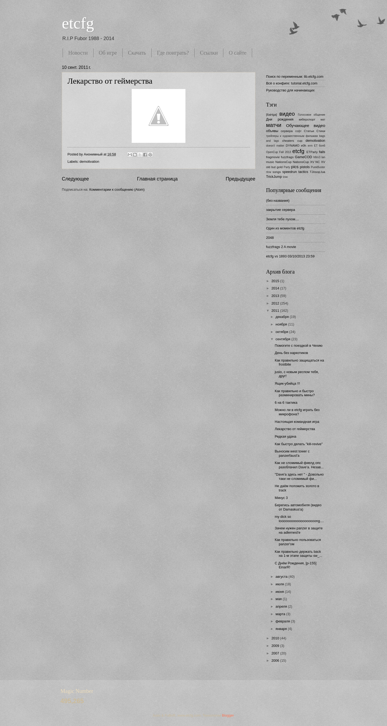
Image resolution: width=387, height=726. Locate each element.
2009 (275, 646)
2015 (275, 281)
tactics (303, 172)
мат (323, 119)
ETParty (312, 152)
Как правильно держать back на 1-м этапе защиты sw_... (298, 554)
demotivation (89, 162)
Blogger (228, 715)
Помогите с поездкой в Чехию (298, 345)
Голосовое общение (311, 114)
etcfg (78, 23)
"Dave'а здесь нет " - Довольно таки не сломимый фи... (299, 476)
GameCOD (303, 157)
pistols (305, 167)
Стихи (321, 131)
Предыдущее (240, 179)
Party (287, 167)
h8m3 (316, 157)
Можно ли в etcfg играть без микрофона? (297, 412)
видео (287, 114)
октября (282, 332)
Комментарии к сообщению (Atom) (117, 189)
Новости (78, 53)
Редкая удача (285, 436)
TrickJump (274, 177)
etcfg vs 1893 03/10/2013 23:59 (290, 256)
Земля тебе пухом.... (282, 219)
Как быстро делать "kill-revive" (298, 444)
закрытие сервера (280, 210)
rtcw (268, 172)
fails (322, 152)
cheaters (288, 140)
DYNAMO (292, 145)
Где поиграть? (173, 53)
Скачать (137, 53)
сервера (287, 131)
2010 (275, 638)
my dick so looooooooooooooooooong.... (299, 519)
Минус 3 (281, 498)
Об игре (108, 53)
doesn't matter (275, 145)
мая (279, 599)
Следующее (75, 179)
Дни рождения (279, 119)
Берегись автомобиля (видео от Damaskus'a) (298, 507)
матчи (273, 125)
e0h (303, 145)
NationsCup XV (303, 162)
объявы (272, 131)
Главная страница (157, 179)
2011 (275, 311)
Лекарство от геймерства (109, 80)
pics (294, 166)
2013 (275, 296)
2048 (270, 238)
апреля (281, 606)
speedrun (289, 172)
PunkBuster (318, 167)
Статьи (309, 131)
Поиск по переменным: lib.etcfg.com (294, 77)
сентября (283, 339)
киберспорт (307, 119)
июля (280, 584)
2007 (275, 653)
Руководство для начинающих (290, 90)
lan (323, 157)
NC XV (320, 162)
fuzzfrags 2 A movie (281, 247)
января (281, 629)
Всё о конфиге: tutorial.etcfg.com (291, 83)
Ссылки (209, 53)
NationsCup (283, 162)
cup (299, 140)
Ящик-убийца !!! (287, 383)
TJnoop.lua (317, 171)
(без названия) (277, 201)
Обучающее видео (305, 125)
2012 (275, 303)
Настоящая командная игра (297, 422)
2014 (275, 288)
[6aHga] (271, 114)
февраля (283, 621)
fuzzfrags (287, 157)
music (270, 162)
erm (310, 145)
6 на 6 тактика (286, 403)
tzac (285, 176)
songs (277, 171)
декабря (282, 317)
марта (280, 614)
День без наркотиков (291, 353)
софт (298, 131)
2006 (275, 660)
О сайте (237, 53)
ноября (281, 324)
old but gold (274, 167)
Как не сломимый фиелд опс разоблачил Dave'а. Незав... (299, 465)
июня (280, 592)
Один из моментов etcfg (285, 228)
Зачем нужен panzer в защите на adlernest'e (298, 530)
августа (281, 577)
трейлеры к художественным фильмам (292, 135)
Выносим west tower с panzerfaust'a (292, 453)
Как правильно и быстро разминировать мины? (295, 393)
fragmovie (273, 157)
